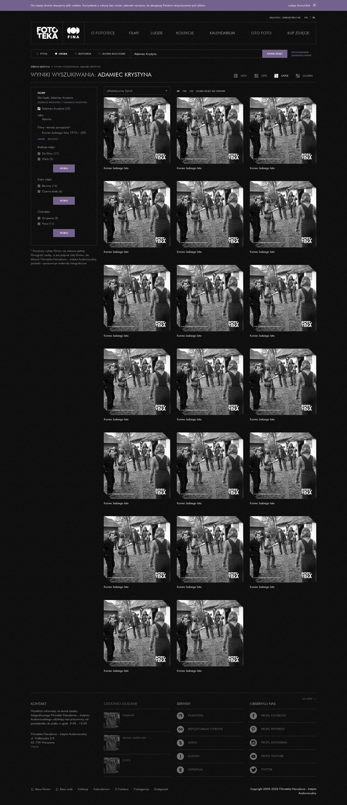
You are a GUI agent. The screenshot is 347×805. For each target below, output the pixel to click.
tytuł (44, 53)
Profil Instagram (268, 742)
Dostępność (161, 789)
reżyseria (84, 53)
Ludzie (157, 33)
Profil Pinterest (267, 729)
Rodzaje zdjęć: (47, 147)
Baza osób (64, 789)
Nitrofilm (189, 769)
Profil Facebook (268, 715)
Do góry (309, 698)
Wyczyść (53, 139)
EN (306, 17)
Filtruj (64, 168)
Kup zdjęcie (298, 33)
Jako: (41, 115)
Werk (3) (47, 159)
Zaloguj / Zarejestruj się (285, 17)
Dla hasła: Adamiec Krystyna (55, 97)
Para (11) (48, 223)
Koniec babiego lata (116, 168)
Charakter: (44, 211)
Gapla (187, 742)
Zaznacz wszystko (49, 102)
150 (191, 91)
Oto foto (261, 33)
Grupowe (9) (50, 218)
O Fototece (103, 33)
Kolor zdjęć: (45, 179)
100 (184, 91)
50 (178, 91)
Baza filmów (40, 789)
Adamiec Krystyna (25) (56, 108)
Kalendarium (222, 33)
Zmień (41, 139)
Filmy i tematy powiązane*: (54, 127)
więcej (35, 746)
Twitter (261, 769)
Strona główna (40, 66)
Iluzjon (188, 756)
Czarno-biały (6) (52, 191)
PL (314, 17)
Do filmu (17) (50, 153)
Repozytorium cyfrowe (200, 729)
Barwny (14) (49, 185)
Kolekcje (185, 33)
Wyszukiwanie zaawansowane (301, 54)
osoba (63, 53)
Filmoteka (190, 715)
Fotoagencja (141, 789)
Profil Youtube (267, 756)
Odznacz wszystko (75, 102)
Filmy (134, 33)
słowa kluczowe (113, 53)
